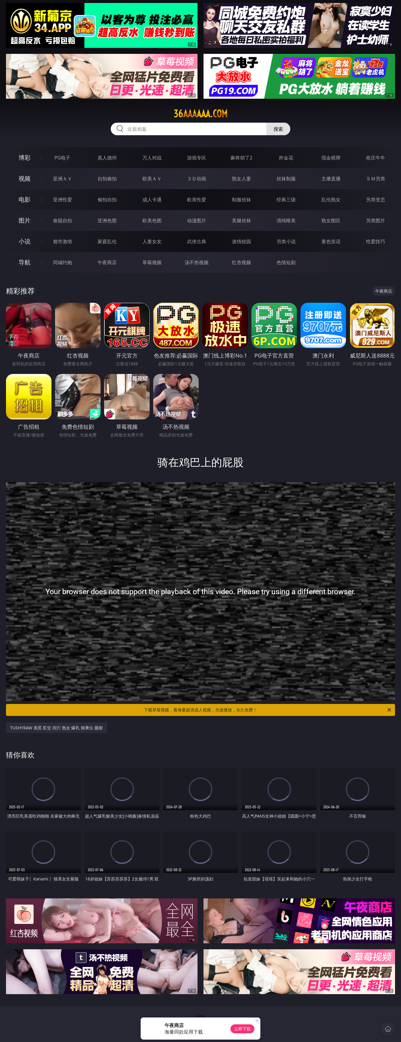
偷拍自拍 (107, 199)
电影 (25, 199)
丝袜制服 (286, 178)
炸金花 (286, 157)
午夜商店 (107, 262)
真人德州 (107, 157)
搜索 (278, 129)
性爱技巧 (375, 241)
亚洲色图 (107, 220)
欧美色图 (152, 220)
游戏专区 (196, 157)
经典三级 (286, 199)
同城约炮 (62, 262)
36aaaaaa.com (200, 114)
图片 (25, 220)
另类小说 (286, 241)
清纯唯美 (286, 220)
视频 (25, 178)
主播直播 (331, 178)
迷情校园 (241, 241)
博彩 (25, 157)
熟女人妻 (241, 178)
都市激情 (62, 241)
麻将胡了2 (241, 157)
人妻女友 (152, 241)
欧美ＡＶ (152, 178)
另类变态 (375, 199)
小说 (25, 241)
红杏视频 (241, 262)
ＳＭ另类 (375, 178)
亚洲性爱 (62, 199)
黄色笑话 (331, 241)
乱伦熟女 (331, 199)
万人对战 (152, 157)
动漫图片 (196, 220)
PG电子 (62, 157)
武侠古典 (196, 241)
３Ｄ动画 (196, 178)
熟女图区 (331, 220)
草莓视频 (152, 262)
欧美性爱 (196, 199)
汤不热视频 (197, 262)
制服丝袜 (241, 199)
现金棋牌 (331, 157)
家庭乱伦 (107, 241)
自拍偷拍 (107, 178)
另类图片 (375, 220)
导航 (25, 262)
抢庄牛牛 (375, 157)
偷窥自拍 (62, 220)
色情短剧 (286, 262)
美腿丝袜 (241, 220)
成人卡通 (152, 199)
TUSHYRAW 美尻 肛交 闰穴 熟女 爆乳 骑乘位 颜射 (56, 728)
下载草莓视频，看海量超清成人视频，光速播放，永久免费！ (268, 710)
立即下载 (242, 1029)
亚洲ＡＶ (62, 178)
